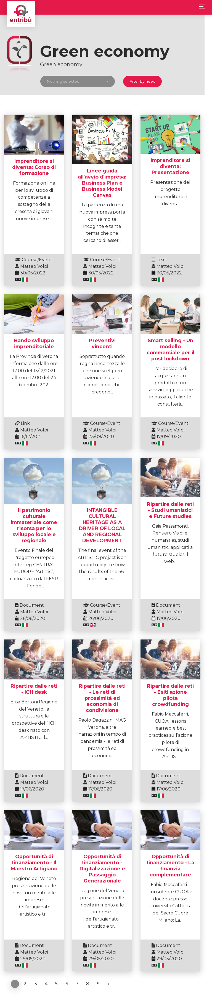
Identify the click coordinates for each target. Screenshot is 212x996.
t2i (12, 984)
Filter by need (146, 81)
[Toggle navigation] (200, 6)
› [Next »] (108, 965)
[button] (81, 81)
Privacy (181, 984)
